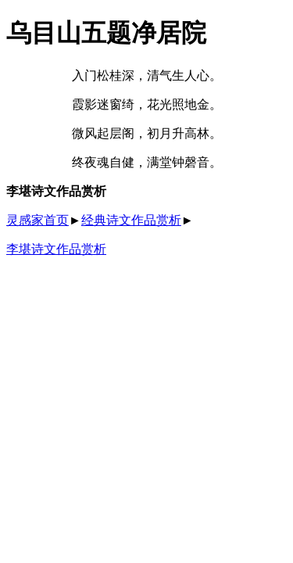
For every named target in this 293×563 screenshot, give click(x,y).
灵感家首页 (37, 220)
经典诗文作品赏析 (131, 220)
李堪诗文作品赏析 (56, 249)
